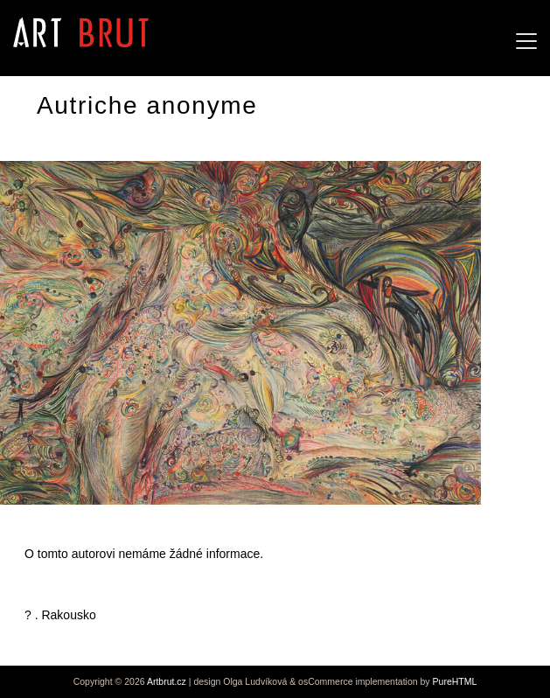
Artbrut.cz (166, 681)
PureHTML (455, 681)
